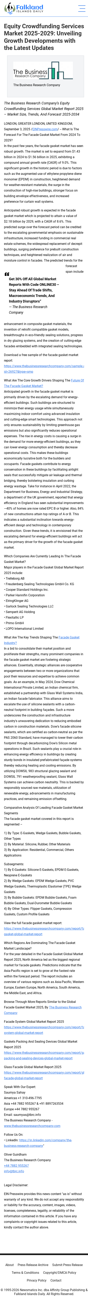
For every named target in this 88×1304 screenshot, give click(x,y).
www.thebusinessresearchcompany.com (32, 1126)
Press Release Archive (33, 1265)
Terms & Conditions (25, 1273)
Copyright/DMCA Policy (59, 1273)
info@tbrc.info (14, 1171)
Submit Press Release (67, 1265)
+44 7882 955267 (16, 1166)
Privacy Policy (36, 1280)
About (9, 1265)
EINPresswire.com (45, 129)
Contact (55, 1280)
